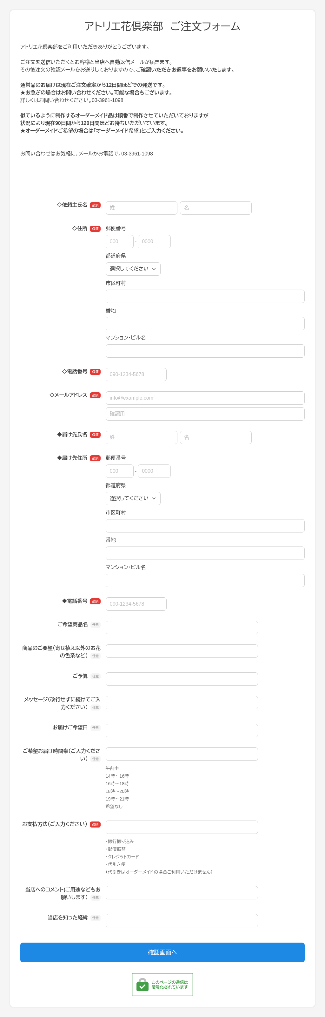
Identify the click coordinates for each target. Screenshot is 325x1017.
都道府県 (116, 255)
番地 (111, 310)
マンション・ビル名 (126, 337)
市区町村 (116, 283)
